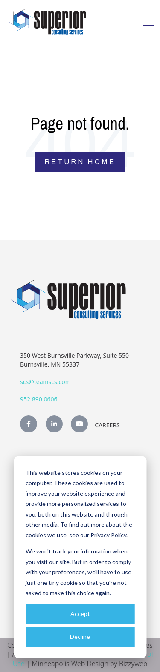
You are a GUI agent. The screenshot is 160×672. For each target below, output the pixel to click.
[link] (47, 21)
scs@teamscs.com (45, 382)
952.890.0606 (39, 399)
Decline (80, 636)
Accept (80, 613)
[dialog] (80, 557)
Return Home (79, 161)
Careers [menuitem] (107, 425)
